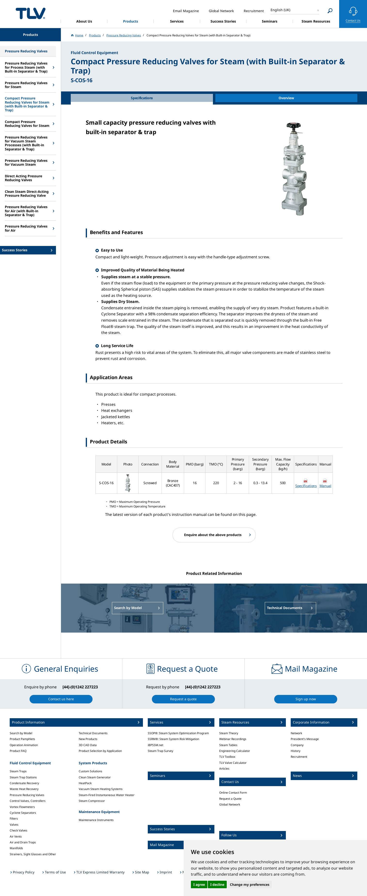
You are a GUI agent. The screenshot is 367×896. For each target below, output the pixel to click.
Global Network (229, 804)
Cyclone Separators (23, 813)
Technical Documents (93, 733)
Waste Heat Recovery (24, 789)
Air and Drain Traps (23, 842)
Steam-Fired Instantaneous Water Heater (106, 795)
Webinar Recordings (232, 739)
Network (296, 733)
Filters (14, 818)
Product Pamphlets (22, 739)
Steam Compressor (92, 801)
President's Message (305, 739)
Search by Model (21, 733)
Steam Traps (18, 771)
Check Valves (18, 830)
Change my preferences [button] (249, 884)
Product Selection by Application (100, 751)
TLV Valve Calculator (233, 763)
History (295, 751)
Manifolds (16, 848)
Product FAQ (18, 751)
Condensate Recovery (24, 783)
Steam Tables (228, 745)
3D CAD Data (88, 745)
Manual (325, 485)
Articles (224, 768)
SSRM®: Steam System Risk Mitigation (173, 739)
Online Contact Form (233, 792)
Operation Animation (24, 745)
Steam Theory (228, 733)
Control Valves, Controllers (28, 801)
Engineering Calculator (234, 751)
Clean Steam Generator (95, 777)
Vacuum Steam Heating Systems (101, 789)
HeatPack (85, 783)
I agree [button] (199, 884)
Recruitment (299, 757)
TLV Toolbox (227, 757)
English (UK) (280, 10)
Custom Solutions (90, 771)
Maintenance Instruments (96, 820)
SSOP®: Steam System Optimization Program (178, 733)
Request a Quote (230, 799)
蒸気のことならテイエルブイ (31, 13)
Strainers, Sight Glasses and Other (33, 854)
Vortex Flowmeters (22, 807)
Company (297, 745)
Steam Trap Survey (160, 751)
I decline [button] (217, 884)
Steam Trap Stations (23, 777)
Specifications (306, 485)
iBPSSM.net (155, 745)
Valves (14, 825)
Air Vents (16, 836)
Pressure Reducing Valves (27, 795)
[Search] (330, 11)
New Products (88, 739)
